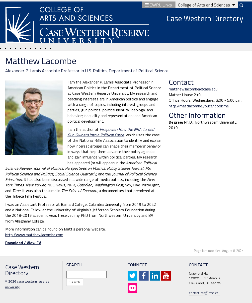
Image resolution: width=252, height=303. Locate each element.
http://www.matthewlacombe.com (34, 235)
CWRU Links (159, 4)
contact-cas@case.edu (204, 292)
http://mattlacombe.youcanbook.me (199, 106)
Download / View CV (23, 243)
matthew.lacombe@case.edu (193, 89)
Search (75, 282)
